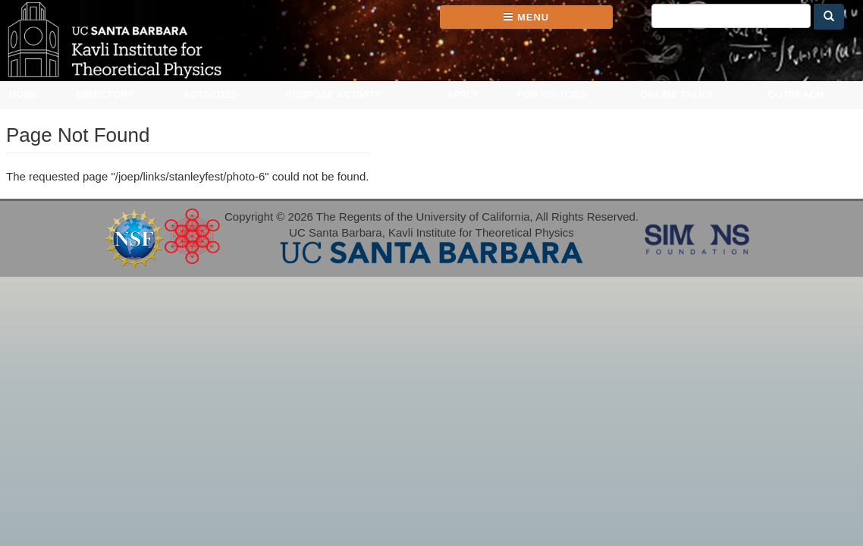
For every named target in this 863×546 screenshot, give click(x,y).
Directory (105, 94)
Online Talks (676, 94)
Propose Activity (333, 94)
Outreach (795, 94)
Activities (211, 94)
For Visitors (552, 94)
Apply (462, 94)
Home (24, 94)
